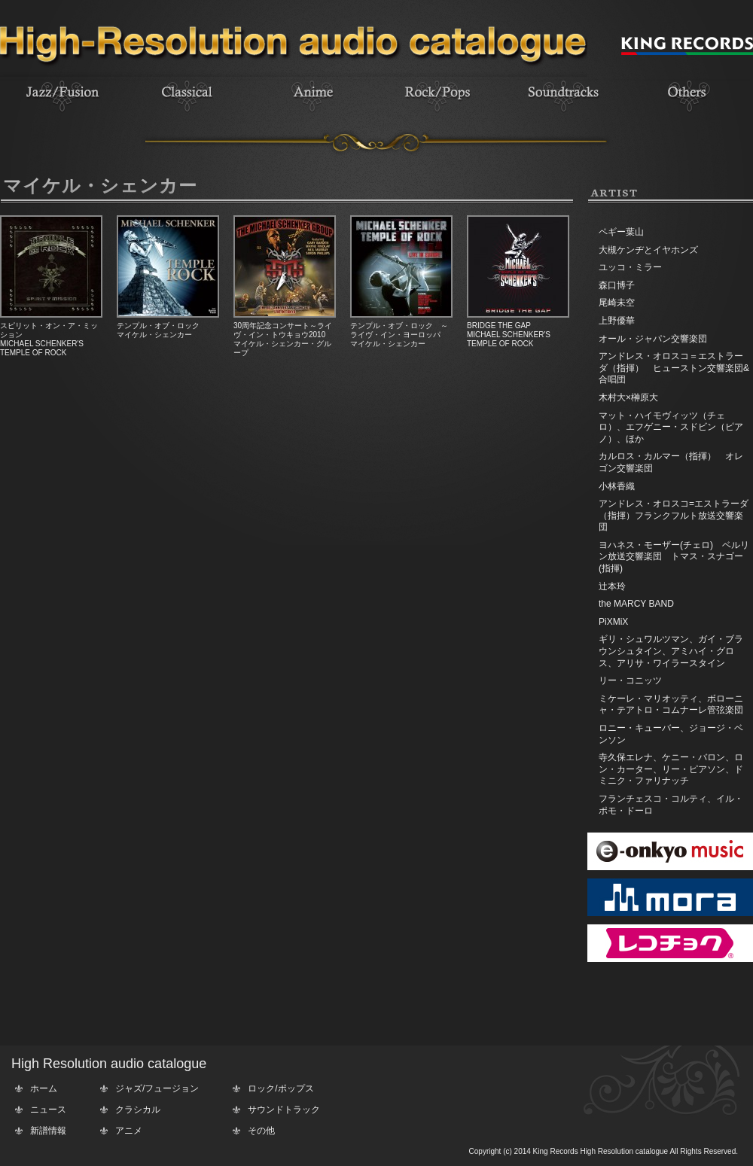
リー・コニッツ (630, 680)
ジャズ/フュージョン (157, 1088)
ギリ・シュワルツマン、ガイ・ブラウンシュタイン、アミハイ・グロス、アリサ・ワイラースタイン (671, 651)
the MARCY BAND (636, 603)
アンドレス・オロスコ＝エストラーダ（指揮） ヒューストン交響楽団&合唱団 (674, 368)
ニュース (48, 1109)
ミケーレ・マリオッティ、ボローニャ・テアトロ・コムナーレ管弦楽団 (671, 704)
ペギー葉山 (621, 232)
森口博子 (617, 285)
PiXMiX (613, 621)
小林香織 (617, 486)
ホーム (43, 1088)
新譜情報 (48, 1130)
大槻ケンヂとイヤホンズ (648, 250)
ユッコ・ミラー (630, 267)
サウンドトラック (284, 1109)
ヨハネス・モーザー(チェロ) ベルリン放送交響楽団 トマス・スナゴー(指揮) (674, 557)
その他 (261, 1130)
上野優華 (617, 320)
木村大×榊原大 (628, 397)
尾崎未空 (617, 302)
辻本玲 (612, 586)
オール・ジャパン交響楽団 (653, 338)
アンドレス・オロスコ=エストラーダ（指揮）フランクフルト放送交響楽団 (673, 515)
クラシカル (137, 1109)
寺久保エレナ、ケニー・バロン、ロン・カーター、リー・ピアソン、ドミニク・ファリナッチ (671, 769)
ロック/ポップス (280, 1088)
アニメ (128, 1130)
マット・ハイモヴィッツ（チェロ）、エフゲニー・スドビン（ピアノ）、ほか (671, 427)
